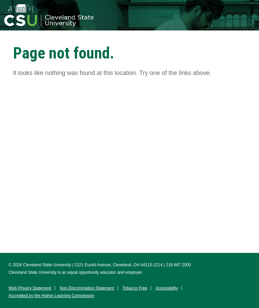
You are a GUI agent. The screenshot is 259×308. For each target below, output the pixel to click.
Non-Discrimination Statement (87, 288)
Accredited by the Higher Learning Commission (51, 295)
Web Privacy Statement (30, 288)
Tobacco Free (134, 288)
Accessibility (166, 288)
